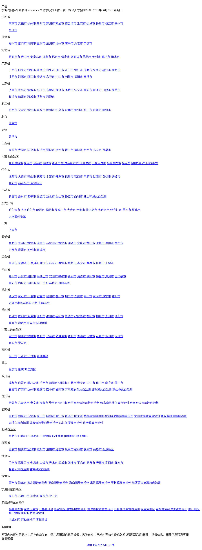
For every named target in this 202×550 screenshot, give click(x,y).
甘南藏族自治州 (40, 469)
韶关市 (22, 70)
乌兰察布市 (114, 163)
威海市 (97, 90)
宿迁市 (13, 30)
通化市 (50, 196)
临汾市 (97, 149)
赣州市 (72, 263)
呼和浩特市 (16, 163)
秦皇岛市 (36, 56)
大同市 (22, 149)
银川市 (13, 495)
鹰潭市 (62, 263)
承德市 (87, 56)
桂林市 (31, 336)
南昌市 (13, 263)
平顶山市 (42, 276)
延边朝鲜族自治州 (95, 196)
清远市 (41, 76)
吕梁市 (106, 149)
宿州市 (119, 243)
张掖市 (72, 462)
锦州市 (69, 176)
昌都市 (34, 436)
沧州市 (96, 56)
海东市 (22, 482)
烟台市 (60, 90)
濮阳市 (90, 276)
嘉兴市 (41, 110)
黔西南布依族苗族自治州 (83, 402)
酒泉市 (90, 462)
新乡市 (72, 276)
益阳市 (90, 316)
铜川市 (22, 449)
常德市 (69, 316)
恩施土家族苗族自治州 (23, 302)
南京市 (13, 23)
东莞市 (50, 76)
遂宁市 (81, 382)
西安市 (13, 449)
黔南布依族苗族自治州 (144, 402)
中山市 (60, 76)
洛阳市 (31, 276)
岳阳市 (60, 316)
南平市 (69, 43)
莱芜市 (116, 90)
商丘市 (22, 283)
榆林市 (78, 449)
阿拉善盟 (152, 163)
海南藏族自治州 (79, 482)
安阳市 (53, 276)
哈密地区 (60, 509)
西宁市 (13, 482)
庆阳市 (100, 462)
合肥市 (13, 243)
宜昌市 (41, 296)
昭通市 (50, 416)
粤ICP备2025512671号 (101, 545)
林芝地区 (82, 436)
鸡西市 (40, 209)
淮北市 (62, 243)
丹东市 (60, 176)
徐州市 (31, 23)
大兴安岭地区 (17, 216)
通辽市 (56, 163)
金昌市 (34, 462)
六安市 (13, 249)
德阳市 (53, 382)
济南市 (13, 90)
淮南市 (41, 243)
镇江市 (109, 23)
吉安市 (81, 263)
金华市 (69, 110)
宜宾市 (13, 389)
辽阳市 (97, 176)
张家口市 (76, 56)
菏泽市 (50, 96)
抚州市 (100, 263)
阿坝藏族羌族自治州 (78, 389)
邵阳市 (50, 316)
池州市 (31, 249)
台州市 (97, 110)
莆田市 (31, 43)
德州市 (22, 96)
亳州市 (22, 249)
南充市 (109, 382)
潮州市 (69, 76)
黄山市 (90, 243)
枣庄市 (41, 90)
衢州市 (78, 110)
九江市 (44, 263)
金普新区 (36, 183)
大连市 (22, 176)
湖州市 (50, 110)
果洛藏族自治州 (100, 482)
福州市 (13, 43)
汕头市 (50, 70)
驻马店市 (52, 283)
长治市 (41, 149)
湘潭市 (31, 316)
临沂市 (13, 96)
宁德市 (88, 43)
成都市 (13, 382)
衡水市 (115, 56)
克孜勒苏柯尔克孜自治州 (171, 509)
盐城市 (90, 23)
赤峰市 (47, 163)
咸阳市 (41, 449)
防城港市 (61, 336)
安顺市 (44, 402)
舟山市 (88, 110)
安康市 (88, 449)
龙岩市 (78, 43)
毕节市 (53, 402)
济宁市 (78, 90)
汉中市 (69, 449)
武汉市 (13, 296)
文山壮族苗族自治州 (147, 416)
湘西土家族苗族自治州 (32, 322)
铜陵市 (72, 243)
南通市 (60, 23)
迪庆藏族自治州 (93, 422)
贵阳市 (13, 402)
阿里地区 (70, 436)
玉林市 (90, 336)
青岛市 (22, 90)
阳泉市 (31, 149)
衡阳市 (41, 316)
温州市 (31, 110)
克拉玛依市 (31, 509)
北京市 (13, 123)
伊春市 (80, 209)
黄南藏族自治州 (58, 482)
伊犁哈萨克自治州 (32, 513)
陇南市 (119, 462)
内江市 (90, 382)
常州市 (41, 23)
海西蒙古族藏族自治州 (146, 482)
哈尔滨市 (14, 209)
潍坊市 (69, 90)
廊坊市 (106, 56)
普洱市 (69, 416)
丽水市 (106, 110)
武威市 (62, 462)
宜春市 (90, 263)
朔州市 (60, 149)
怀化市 (119, 316)
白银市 (44, 462)
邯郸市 (47, 56)
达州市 (31, 389)
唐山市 (25, 56)
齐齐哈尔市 (28, 209)
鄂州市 (60, 296)
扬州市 (100, 23)
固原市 (44, 495)
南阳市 (13, 283)
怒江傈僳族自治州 (70, 422)
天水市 (53, 462)
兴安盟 (126, 163)
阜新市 (88, 176)
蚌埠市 (31, 243)
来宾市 (13, 342)
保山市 (41, 416)
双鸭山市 (60, 209)
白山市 (60, 196)
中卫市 (53, 495)
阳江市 (31, 76)
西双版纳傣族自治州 (174, 416)
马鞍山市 (52, 243)
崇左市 (22, 342)
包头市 (28, 163)
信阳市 (31, 283)
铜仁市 (62, 402)
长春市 (13, 196)
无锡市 (22, 23)
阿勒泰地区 (28, 519)
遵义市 (34, 402)
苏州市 (50, 23)
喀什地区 (194, 509)
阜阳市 (109, 243)
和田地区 (14, 513)
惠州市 (106, 70)
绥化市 (136, 209)
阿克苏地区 (148, 509)
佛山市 (60, 70)
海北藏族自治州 (37, 482)
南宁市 (13, 336)
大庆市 (71, 209)
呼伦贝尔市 (83, 163)
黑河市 (127, 209)
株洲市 (22, 316)
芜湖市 (22, 243)
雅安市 (41, 389)
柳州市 (22, 336)
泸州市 (44, 382)
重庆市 (13, 369)
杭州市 (13, 110)
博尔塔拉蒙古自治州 (100, 509)
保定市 (65, 56)
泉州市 (50, 43)
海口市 (13, 356)
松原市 (69, 196)
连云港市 (70, 23)
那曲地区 (57, 436)
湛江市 (78, 70)
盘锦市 (106, 176)
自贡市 (22, 382)
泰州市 (119, 23)
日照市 (106, 90)
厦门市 (22, 43)
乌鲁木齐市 (16, 509)
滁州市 (100, 243)
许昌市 (100, 276)
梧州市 (41, 336)
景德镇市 (24, 263)
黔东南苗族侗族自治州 (114, 402)
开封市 (22, 276)
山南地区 (45, 436)
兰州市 (13, 462)
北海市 (50, 336)
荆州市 (88, 296)
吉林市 (22, 196)
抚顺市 (41, 176)
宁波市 (22, 110)
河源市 (22, 76)
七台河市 (104, 209)
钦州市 (72, 336)
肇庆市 (97, 70)
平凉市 (81, 462)
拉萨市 (13, 436)
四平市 (31, 196)
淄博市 (31, 90)
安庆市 (81, 243)
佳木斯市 (91, 209)
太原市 (13, 149)
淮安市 (81, 23)
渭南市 (50, 449)
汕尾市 (13, 76)
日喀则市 (24, 436)
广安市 (22, 389)
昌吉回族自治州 (76, 509)
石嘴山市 (24, 495)
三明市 (41, 43)
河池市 (119, 336)
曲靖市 (22, 416)
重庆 (21, 369)
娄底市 (13, 322)
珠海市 (41, 70)
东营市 (50, 90)
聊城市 (31, 96)
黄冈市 (97, 296)
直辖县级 (64, 283)
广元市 (72, 382)
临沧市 (78, 416)
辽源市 (41, 196)
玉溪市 (31, 416)
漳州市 (60, 43)
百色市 (100, 336)
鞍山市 (31, 176)
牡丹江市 (116, 209)
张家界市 (80, 316)
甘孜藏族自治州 (102, 389)
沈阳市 (13, 176)
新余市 (53, 263)
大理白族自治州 (19, 422)
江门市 (69, 70)
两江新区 (30, 369)
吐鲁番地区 (46, 509)
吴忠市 (34, 495)
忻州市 (88, 149)
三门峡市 (120, 276)
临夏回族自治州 (19, 469)
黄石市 (22, 296)
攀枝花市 (33, 382)
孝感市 (78, 296)
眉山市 (119, 382)
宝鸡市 (31, 449)
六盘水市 (24, 402)
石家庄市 (14, 56)
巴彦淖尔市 (99, 163)
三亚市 (22, 356)
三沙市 (31, 356)
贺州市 (109, 336)
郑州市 (13, 276)
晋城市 (50, 149)
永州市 (109, 316)
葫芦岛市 (24, 183)
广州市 (13, 70)
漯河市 (109, 276)
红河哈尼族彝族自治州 (119, 416)
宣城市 (41, 249)
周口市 (41, 283)
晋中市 (69, 149)
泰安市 (88, 90)
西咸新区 (108, 449)
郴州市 (100, 316)
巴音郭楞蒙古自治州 (127, 509)
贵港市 (81, 336)
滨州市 (41, 96)
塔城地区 (14, 519)
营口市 (78, 176)
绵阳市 (62, 382)
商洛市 (97, 449)
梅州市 (116, 70)
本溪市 (50, 176)
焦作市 (81, 276)
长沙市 (13, 316)
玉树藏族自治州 (121, 482)
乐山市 (100, 382)
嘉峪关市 (24, 462)
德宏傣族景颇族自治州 (44, 422)
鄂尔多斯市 (68, 163)
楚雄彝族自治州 (94, 416)
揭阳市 (78, 76)
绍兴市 (60, 110)
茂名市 (88, 70)
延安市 (60, 449)
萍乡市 (34, 263)
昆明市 (13, 416)
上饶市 (109, 263)
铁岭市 (116, 176)
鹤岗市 (49, 209)
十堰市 (31, 296)
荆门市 (69, 296)
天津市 (13, 136)
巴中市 (50, 389)
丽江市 (60, 416)
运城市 (78, 149)
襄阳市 (50, 296)
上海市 (13, 229)
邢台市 (56, 56)
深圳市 (31, 70)
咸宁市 (106, 296)
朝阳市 (13, 183)
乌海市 (37, 163)
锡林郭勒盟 (138, 163)
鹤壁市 (62, 276)
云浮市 (88, 76)
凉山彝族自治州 (122, 389)
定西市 (109, 462)
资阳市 (60, 389)
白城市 (78, 196)
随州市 (116, 296)
